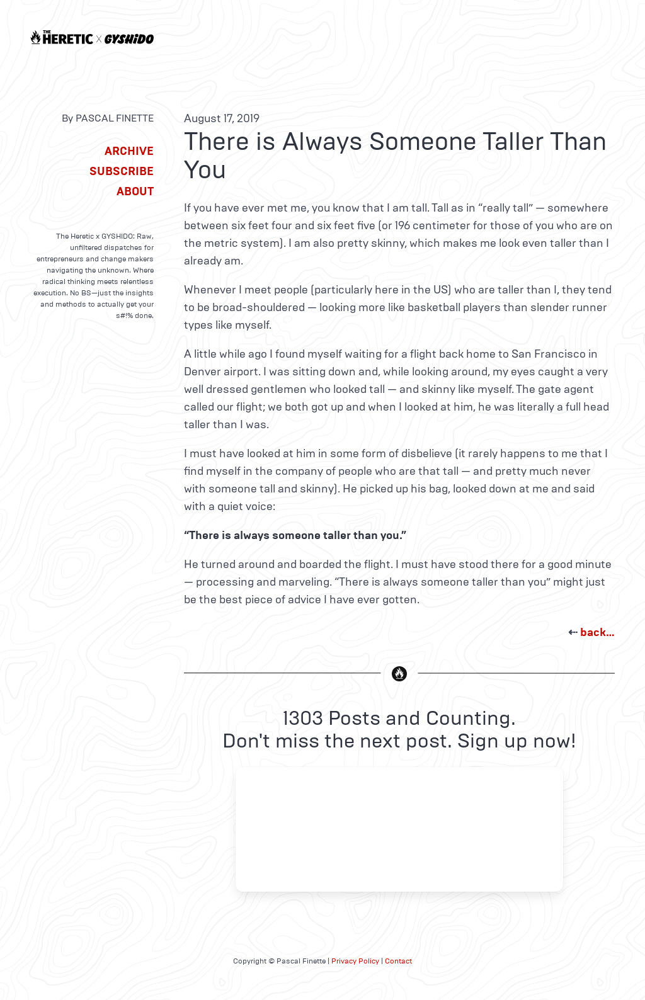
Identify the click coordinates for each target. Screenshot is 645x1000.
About (135, 191)
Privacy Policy (355, 961)
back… (597, 632)
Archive (129, 151)
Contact (398, 961)
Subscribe (121, 171)
